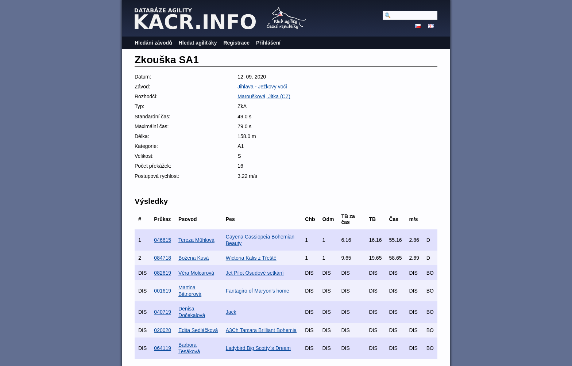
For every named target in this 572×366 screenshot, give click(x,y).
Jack (231, 312)
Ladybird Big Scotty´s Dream (258, 348)
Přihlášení (268, 43)
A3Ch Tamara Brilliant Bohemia (261, 330)
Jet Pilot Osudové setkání (255, 273)
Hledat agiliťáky (198, 43)
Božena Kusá (193, 258)
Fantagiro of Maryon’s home (257, 291)
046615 (162, 240)
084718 (162, 258)
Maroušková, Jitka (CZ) (263, 96)
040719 (162, 312)
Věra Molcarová (196, 273)
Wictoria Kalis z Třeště (251, 258)
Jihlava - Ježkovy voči (262, 86)
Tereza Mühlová (196, 240)
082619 (162, 273)
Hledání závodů (153, 43)
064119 (162, 348)
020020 (162, 330)
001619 (162, 291)
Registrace (236, 43)
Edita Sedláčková (198, 330)
